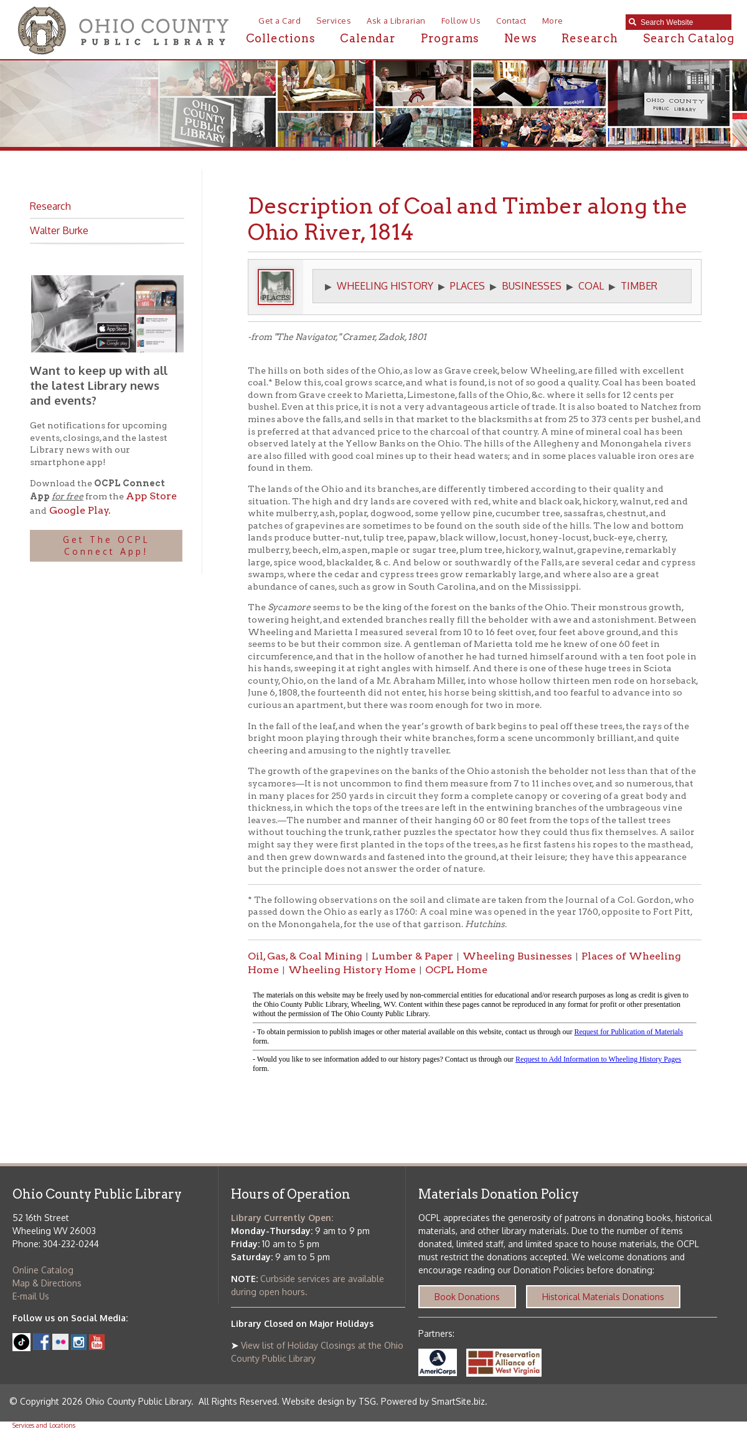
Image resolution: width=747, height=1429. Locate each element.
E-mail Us (30, 1296)
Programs (450, 38)
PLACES (467, 286)
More (552, 21)
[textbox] (682, 22)
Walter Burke (59, 230)
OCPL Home (456, 970)
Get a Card (279, 21)
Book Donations (467, 1296)
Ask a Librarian (396, 21)
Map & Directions (47, 1283)
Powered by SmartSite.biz (433, 1401)
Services (333, 21)
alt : (475, 1032)
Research (589, 38)
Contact (511, 21)
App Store (151, 496)
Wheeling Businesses (517, 956)
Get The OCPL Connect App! (106, 545)
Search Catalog (689, 38)
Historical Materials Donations (603, 1296)
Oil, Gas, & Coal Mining (305, 956)
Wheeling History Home (352, 970)
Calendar (367, 38)
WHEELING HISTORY (385, 286)
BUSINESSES (531, 286)
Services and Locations (43, 1425)
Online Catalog (42, 1270)
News (520, 38)
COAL (591, 286)
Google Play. (79, 510)
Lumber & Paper (412, 956)
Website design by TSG (329, 1401)
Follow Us (461, 21)
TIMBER (639, 286)
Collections (281, 38)
